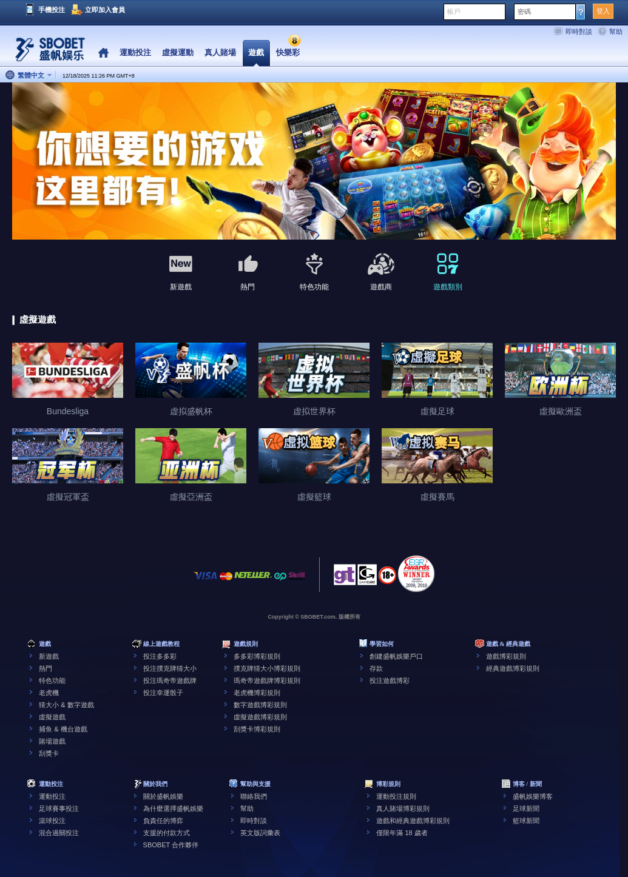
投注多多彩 (160, 656)
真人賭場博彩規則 (403, 808)
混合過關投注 (59, 832)
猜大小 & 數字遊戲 (66, 704)
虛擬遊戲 (52, 717)
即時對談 (579, 31)
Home (103, 53)
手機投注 (51, 9)
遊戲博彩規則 (506, 656)
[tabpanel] (314, 161)
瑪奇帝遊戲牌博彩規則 (267, 680)
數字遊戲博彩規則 (260, 704)
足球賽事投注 (59, 808)
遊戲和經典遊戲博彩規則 (413, 820)
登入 (603, 11)
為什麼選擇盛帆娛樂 (173, 808)
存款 (376, 668)
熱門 (45, 668)
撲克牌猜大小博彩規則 (267, 668)
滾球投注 (52, 820)
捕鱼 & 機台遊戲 (63, 729)
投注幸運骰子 (163, 692)
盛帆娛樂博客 (533, 796)
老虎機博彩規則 (257, 692)
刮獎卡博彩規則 (257, 729)
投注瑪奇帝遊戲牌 (170, 680)
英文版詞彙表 (260, 832)
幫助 (616, 31)
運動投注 (52, 796)
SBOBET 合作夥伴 (170, 844)
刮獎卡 (49, 753)
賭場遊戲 (52, 741)
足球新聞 (526, 808)
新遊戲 (49, 656)
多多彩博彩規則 (257, 656)
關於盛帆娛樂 (163, 796)
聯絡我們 (253, 796)
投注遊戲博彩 (390, 680)
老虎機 (49, 692)
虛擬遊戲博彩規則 (260, 717)
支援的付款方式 (166, 832)
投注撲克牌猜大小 (170, 668)
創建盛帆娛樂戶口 (396, 656)
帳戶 (454, 11)
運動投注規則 (396, 796)
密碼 (524, 11)
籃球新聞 (526, 820)
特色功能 (52, 680)
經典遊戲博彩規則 (512, 668)
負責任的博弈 (163, 820)
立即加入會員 (105, 9)
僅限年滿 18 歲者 (401, 832)
